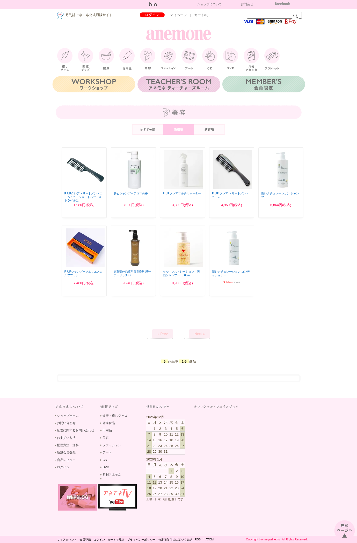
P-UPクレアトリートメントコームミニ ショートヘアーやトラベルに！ (83, 197)
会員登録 (85, 539)
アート (107, 452)
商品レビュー (66, 460)
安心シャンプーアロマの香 (131, 193)
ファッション (112, 445)
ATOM (210, 539)
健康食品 (109, 423)
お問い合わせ (66, 423)
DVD (106, 467)
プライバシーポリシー (141, 539)
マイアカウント (67, 539)
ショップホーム (68, 416)
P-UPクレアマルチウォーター (182, 193)
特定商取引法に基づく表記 (175, 539)
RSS (198, 539)
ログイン (152, 15)
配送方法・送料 (68, 445)
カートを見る (116, 539)
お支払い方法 (66, 438)
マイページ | (182, 15)
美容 (106, 438)
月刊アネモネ (112, 475)
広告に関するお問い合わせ (75, 430)
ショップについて (209, 4)
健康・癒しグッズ (115, 416)
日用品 (107, 430)
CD (105, 460)
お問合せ (247, 4)
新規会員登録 (66, 452)
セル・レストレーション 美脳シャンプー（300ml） (181, 273)
